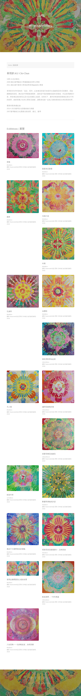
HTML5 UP (50, 683)
